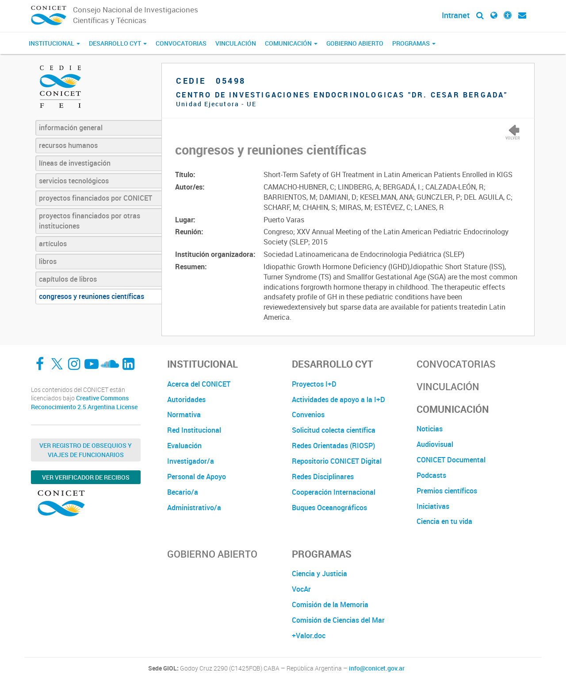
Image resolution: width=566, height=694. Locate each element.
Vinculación (235, 43)
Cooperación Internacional (333, 492)
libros (48, 261)
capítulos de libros (68, 279)
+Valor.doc (308, 635)
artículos (53, 243)
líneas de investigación (75, 163)
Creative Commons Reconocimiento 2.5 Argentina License (84, 402)
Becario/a (182, 492)
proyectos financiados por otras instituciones (89, 221)
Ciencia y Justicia (319, 573)
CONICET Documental (451, 460)
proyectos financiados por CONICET (95, 198)
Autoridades (186, 399)
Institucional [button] (54, 43)
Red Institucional (194, 430)
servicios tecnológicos (74, 181)
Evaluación (184, 445)
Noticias (430, 429)
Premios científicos (447, 491)
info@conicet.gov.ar (377, 668)
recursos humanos (68, 145)
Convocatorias (181, 43)
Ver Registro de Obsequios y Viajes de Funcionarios (85, 450)
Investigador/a (190, 461)
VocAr (301, 589)
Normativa (184, 414)
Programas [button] (414, 43)
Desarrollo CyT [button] (118, 43)
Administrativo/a (194, 507)
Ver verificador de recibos (86, 477)
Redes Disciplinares (323, 476)
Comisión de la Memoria (330, 604)
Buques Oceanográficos (329, 507)
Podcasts (431, 475)
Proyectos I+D (314, 384)
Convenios (308, 414)
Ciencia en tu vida (444, 521)
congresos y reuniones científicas (91, 296)
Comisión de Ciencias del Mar (338, 620)
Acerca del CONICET (198, 384)
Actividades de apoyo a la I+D (338, 399)
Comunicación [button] (291, 43)
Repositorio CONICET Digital (337, 461)
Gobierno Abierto (354, 43)
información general (71, 127)
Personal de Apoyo (196, 476)
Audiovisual (435, 444)
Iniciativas (433, 506)
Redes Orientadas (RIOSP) (333, 445)
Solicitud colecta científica (333, 430)
